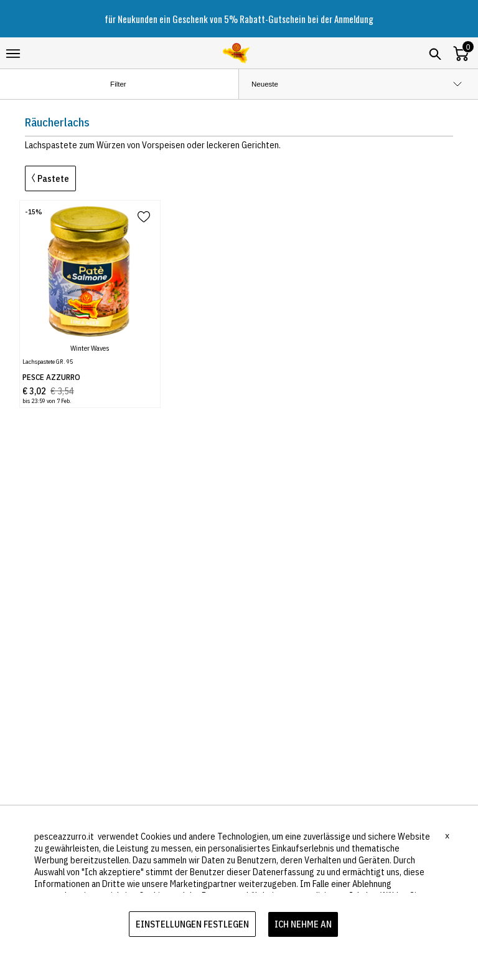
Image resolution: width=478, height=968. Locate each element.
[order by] (358, 84)
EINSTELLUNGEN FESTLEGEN (192, 924)
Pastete (50, 178)
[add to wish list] (144, 218)
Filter (128, 84)
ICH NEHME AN (303, 924)
